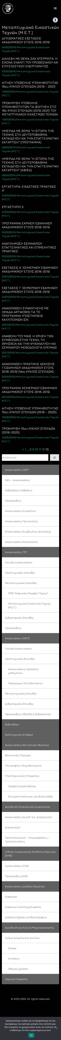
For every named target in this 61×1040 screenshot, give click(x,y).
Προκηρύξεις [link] (13, 500)
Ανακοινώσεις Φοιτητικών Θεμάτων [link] (27, 745)
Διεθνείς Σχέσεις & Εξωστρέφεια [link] (26, 917)
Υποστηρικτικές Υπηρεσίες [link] (22, 775)
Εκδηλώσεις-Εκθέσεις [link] (18, 490)
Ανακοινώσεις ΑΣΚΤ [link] (17, 469)
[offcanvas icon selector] (55, 8)
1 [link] (25, 449)
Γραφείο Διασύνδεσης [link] (22, 786)
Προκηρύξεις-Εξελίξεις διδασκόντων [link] (28, 714)
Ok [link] (31, 1035)
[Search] (54, 457)
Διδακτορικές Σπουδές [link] (19, 617)
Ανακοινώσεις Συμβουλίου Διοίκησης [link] (28, 531)
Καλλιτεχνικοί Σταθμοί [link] (19, 734)
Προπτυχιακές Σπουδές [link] (20, 658)
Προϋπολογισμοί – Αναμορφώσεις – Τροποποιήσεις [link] (27, 839)
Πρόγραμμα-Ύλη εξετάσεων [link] (25, 683)
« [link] (23, 449)
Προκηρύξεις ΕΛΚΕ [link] (16, 876)
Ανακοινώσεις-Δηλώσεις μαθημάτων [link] (23, 671)
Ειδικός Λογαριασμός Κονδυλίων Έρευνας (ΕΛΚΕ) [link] (30, 853)
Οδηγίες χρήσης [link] (18, 968)
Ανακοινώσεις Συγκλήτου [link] (20, 510)
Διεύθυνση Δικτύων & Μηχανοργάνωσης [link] (29, 927)
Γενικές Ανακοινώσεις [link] (18, 648)
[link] (55, 20)
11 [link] (40, 449)
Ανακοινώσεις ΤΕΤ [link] (16, 552)
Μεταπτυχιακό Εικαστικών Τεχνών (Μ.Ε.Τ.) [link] (29, 605)
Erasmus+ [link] (11, 896)
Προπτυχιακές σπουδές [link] (20, 572)
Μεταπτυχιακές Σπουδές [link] (21, 693)
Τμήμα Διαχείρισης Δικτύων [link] (22, 937)
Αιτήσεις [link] (13, 958)
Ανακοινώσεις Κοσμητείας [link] (21, 541)
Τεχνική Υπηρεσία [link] (16, 979)
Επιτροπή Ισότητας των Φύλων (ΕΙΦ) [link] (30, 796)
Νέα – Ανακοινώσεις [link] (17, 480)
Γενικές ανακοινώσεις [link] (18, 562)
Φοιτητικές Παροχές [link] (18, 755)
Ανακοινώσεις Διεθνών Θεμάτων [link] (25, 886)
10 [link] (36, 449)
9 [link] (33, 449)
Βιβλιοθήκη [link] (12, 724)
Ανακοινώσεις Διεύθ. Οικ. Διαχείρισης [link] (28, 817)
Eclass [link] (12, 948)
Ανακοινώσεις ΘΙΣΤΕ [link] (17, 638)
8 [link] (30, 449)
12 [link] (43, 449)
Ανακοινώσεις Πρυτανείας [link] (21, 521)
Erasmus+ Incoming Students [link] (23, 907)
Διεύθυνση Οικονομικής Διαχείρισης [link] (27, 806)
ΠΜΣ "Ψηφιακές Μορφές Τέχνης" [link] (28, 593)
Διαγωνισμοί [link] (12, 827)
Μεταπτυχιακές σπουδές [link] (21, 583)
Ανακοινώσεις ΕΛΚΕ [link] (17, 865)
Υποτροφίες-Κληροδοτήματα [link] (23, 765)
